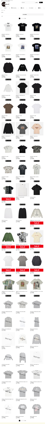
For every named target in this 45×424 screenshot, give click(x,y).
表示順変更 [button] (25, 14)
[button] (5, 8)
